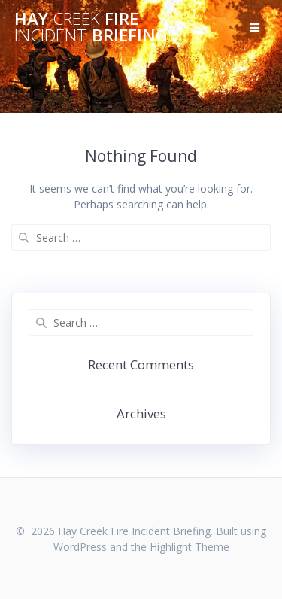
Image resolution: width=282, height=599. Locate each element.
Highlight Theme (189, 547)
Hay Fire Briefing (91, 27)
